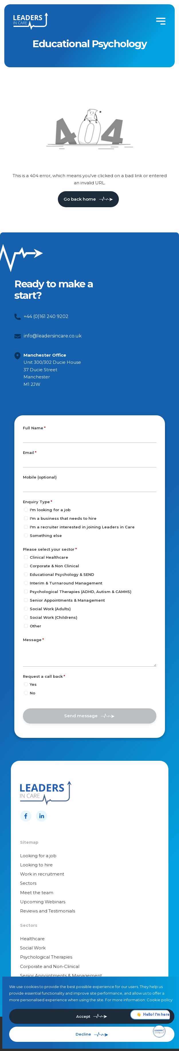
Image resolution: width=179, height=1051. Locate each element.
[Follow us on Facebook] (26, 816)
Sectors (28, 883)
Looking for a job (38, 855)
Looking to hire (36, 865)
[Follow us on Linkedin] (41, 816)
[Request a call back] (26, 684)
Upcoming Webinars (42, 901)
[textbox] (89, 437)
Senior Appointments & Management (61, 975)
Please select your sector (48, 549)
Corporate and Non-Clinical (49, 966)
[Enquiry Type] (26, 509)
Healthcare (32, 938)
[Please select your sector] (26, 557)
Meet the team (36, 892)
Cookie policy (159, 999)
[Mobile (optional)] (89, 486)
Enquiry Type (36, 501)
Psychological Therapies (46, 957)
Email (28, 452)
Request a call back (43, 676)
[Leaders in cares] (30, 21)
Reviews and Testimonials (47, 911)
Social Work (33, 948)
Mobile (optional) (40, 477)
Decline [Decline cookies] (83, 1034)
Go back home (80, 199)
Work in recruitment (42, 874)
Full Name (33, 428)
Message (32, 639)
